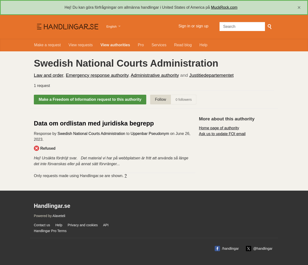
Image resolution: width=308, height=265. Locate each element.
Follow (160, 99)
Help (203, 45)
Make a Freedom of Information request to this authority (90, 99)
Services (159, 45)
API (106, 225)
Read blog (183, 45)
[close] (299, 7)
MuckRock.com (224, 7)
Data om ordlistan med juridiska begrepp (94, 123)
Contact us (42, 225)
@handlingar (262, 248)
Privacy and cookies (83, 225)
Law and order (48, 75)
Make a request (47, 45)
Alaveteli (58, 216)
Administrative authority (155, 75)
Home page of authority (219, 128)
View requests (80, 45)
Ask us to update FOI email (222, 134)
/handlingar (230, 248)
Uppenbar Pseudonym (150, 134)
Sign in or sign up (193, 26)
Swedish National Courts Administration (91, 134)
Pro (141, 45)
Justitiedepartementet (211, 75)
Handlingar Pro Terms (50, 231)
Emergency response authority (97, 75)
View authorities (115, 45)
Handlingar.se (67, 27)
